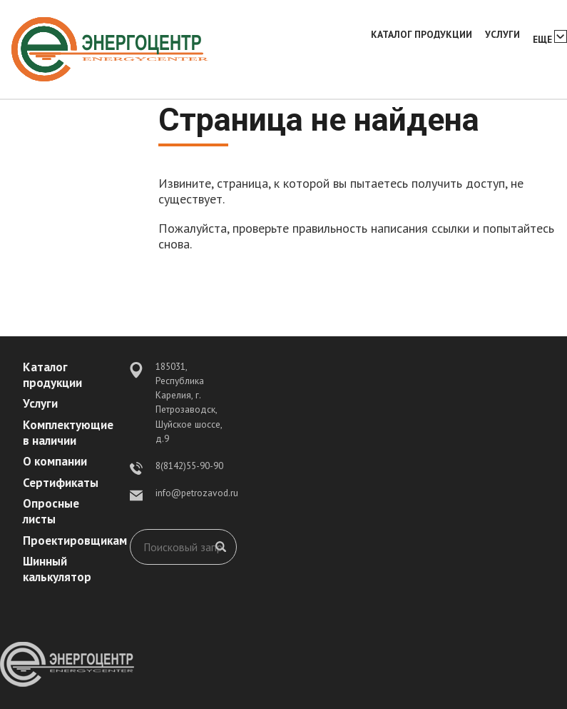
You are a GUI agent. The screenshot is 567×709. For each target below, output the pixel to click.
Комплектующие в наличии (68, 432)
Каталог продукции (421, 34)
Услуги (502, 34)
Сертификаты (60, 483)
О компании (55, 461)
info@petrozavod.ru (196, 492)
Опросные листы (51, 511)
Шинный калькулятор (57, 569)
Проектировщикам (75, 540)
